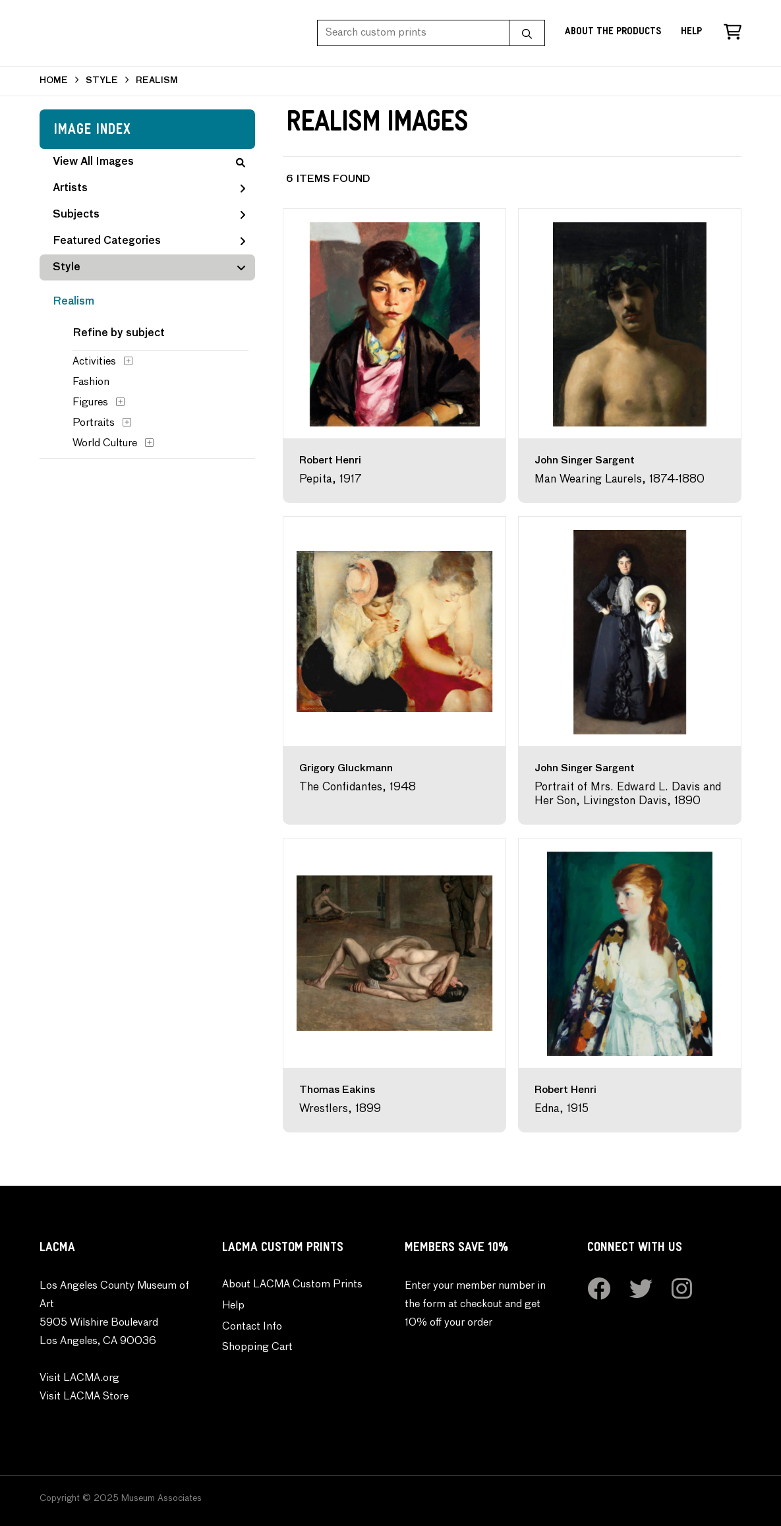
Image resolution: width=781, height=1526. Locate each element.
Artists (149, 188)
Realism (73, 302)
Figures (90, 402)
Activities (94, 362)
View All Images (149, 162)
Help (691, 32)
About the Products (613, 32)
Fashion (90, 382)
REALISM (157, 80)
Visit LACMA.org (79, 1378)
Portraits (93, 423)
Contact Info (252, 1327)
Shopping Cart (257, 1347)
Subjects (149, 215)
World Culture (104, 443)
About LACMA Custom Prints (292, 1284)
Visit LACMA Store (84, 1397)
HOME (54, 80)
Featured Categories (149, 241)
